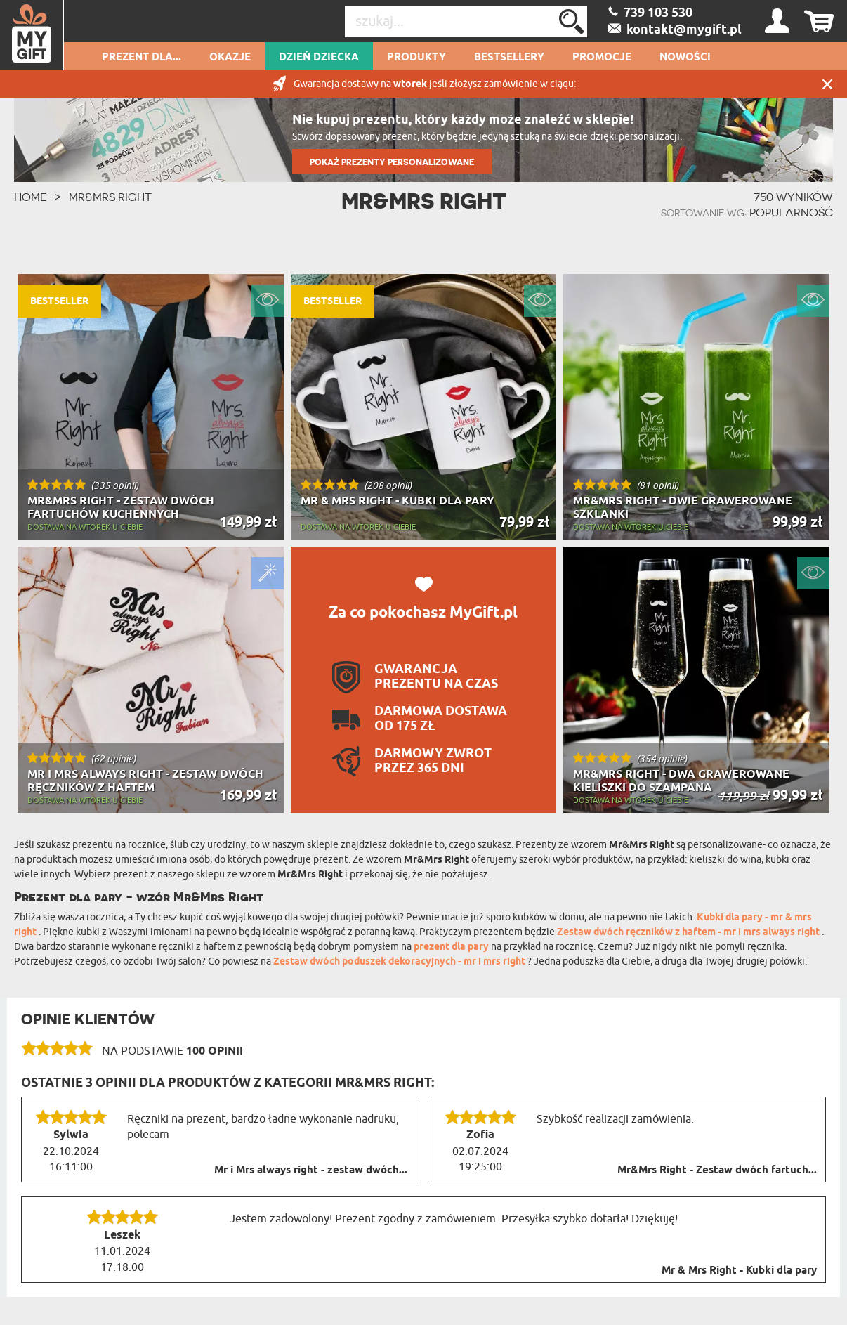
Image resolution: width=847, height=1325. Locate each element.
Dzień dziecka (319, 58)
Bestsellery (509, 58)
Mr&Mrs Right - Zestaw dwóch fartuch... (717, 1170)
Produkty (416, 58)
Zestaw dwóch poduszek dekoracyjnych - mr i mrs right (400, 962)
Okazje (230, 58)
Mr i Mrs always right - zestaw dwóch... (310, 1170)
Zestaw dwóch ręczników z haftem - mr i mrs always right (689, 932)
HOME (30, 196)
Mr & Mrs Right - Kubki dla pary (739, 1271)
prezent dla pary (451, 947)
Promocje (601, 58)
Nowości (685, 58)
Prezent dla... (141, 58)
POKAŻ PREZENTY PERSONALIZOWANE (392, 162)
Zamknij (827, 84)
